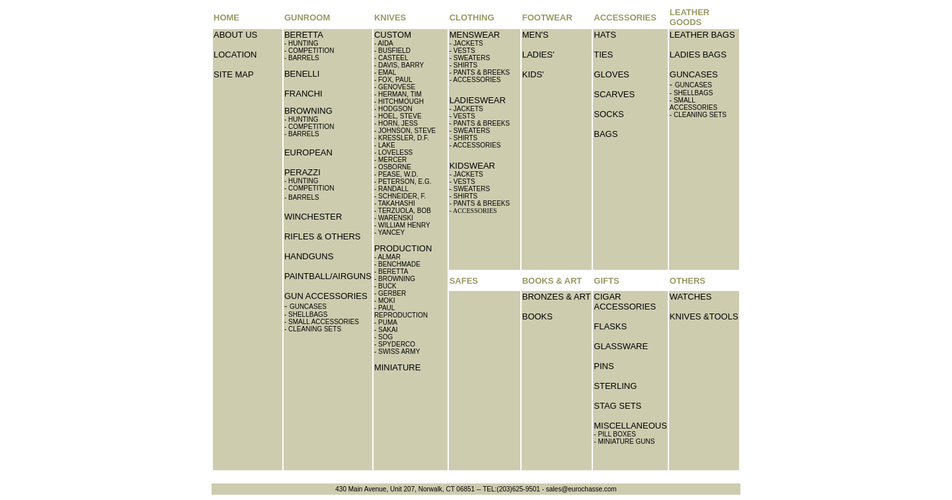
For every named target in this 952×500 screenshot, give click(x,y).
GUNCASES (694, 74)
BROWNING (308, 111)
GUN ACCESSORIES (326, 296)
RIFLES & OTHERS (322, 236)
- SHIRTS (464, 65)
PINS (604, 366)
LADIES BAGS (698, 55)
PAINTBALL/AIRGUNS (328, 276)
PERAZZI (302, 172)
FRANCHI (303, 94)
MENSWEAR (475, 35)
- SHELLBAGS (306, 314)
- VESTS (462, 50)
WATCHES (691, 297)
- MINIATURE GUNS (624, 441)
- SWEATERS (470, 58)
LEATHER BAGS (702, 35)
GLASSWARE (621, 346)
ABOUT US (235, 35)
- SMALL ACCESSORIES (321, 321)
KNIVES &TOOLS (704, 316)
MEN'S (535, 35)
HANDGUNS (308, 256)
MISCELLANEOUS (630, 426)
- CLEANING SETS (312, 329)
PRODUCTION (403, 248)
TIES (603, 55)
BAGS (605, 134)
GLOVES (611, 74)
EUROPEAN (308, 152)
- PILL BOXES (615, 434)
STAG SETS (617, 406)
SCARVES (614, 94)
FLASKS (610, 326)
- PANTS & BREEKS (480, 72)
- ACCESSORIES (475, 145)
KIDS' (533, 74)
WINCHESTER (313, 217)
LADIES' (538, 55)
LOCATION (235, 55)
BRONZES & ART (556, 297)
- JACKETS (466, 43)
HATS (605, 35)
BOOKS (537, 316)
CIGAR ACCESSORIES (625, 302)
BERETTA (303, 35)
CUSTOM (392, 35)
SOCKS (609, 114)
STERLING (615, 386)
